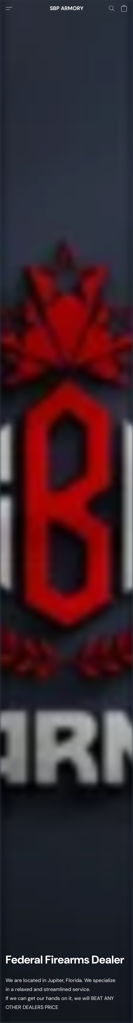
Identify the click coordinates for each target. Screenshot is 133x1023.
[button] (66, 8)
